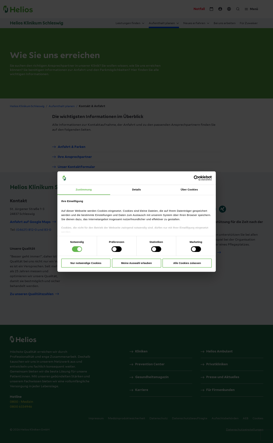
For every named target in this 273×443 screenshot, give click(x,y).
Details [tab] (136, 189)
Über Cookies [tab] (189, 189)
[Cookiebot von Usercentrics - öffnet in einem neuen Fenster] (196, 178)
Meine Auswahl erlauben (136, 263)
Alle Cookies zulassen (187, 263)
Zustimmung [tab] (84, 189)
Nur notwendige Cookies (85, 263)
